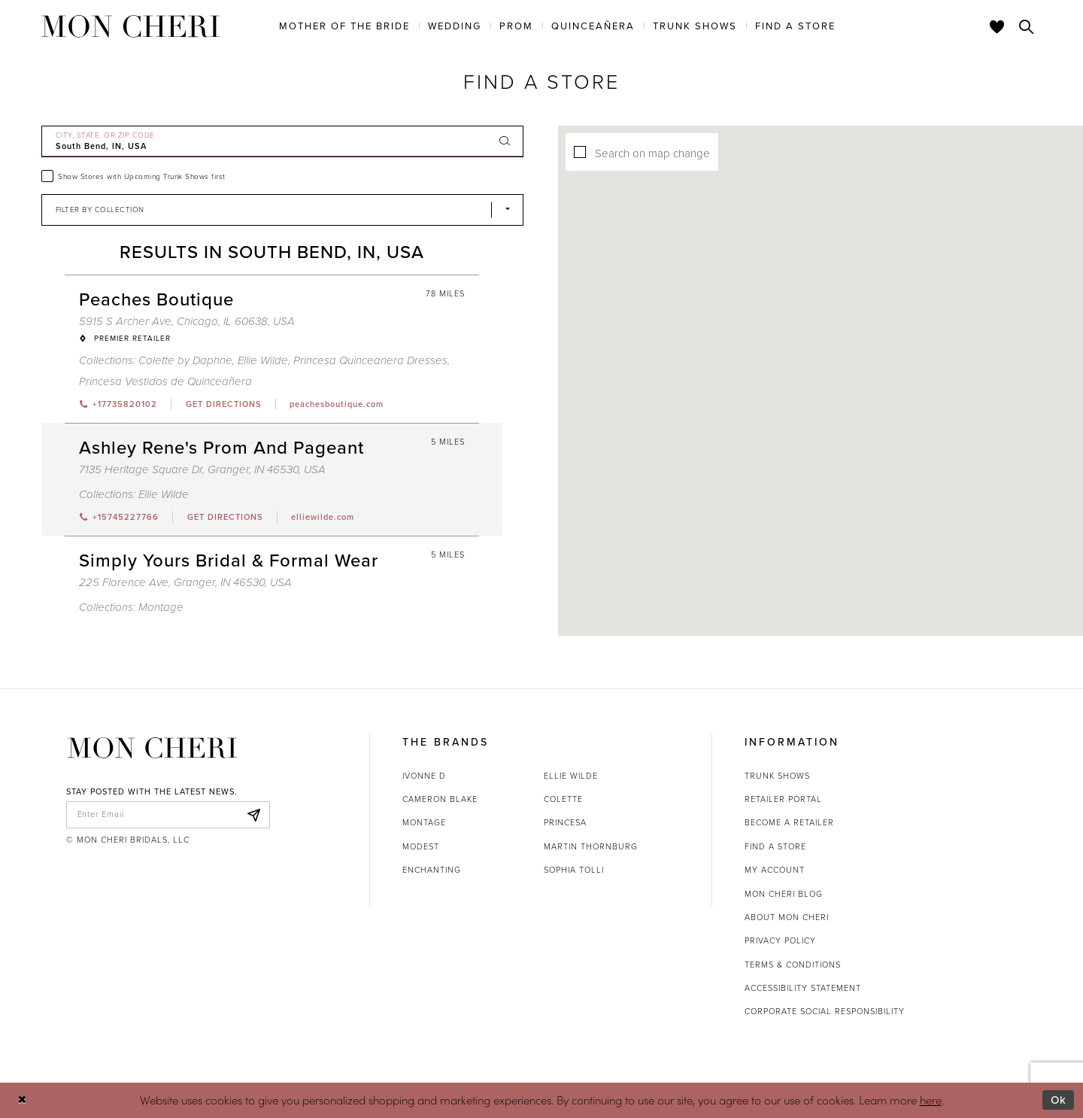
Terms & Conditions (793, 965)
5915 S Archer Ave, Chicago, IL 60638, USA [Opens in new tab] (187, 321)
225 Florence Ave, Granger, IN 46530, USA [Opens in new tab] (185, 582)
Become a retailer (789, 822)
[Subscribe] (254, 815)
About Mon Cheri (787, 917)
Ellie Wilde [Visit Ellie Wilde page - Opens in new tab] (263, 360)
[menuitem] (344, 26)
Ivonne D (424, 776)
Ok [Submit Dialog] (1058, 1100)
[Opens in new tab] (223, 404)
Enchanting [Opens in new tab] (431, 870)
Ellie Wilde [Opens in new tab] (571, 776)
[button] (688, 364)
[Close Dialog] (22, 1100)
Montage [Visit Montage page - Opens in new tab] (161, 607)
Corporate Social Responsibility (825, 1011)
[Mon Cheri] (152, 748)
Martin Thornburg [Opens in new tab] (591, 846)
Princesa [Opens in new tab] (565, 822)
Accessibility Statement (803, 988)
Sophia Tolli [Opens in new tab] (574, 870)
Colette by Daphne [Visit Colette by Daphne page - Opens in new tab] (185, 360)
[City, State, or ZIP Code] (282, 141)
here (931, 1099)
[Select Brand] (282, 210)
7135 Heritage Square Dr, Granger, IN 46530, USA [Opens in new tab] (202, 469)
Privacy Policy (780, 940)
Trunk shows (777, 776)
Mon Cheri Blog (784, 894)
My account (775, 870)
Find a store (775, 846)
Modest (420, 846)
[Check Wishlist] (997, 26)
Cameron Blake (440, 799)
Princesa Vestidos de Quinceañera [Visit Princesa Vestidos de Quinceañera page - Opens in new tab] (165, 381)
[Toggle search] (1026, 26)
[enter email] (168, 815)
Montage (424, 822)
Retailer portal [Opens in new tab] (783, 799)
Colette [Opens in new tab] (563, 799)
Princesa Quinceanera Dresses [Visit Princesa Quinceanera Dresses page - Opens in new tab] (370, 360)
